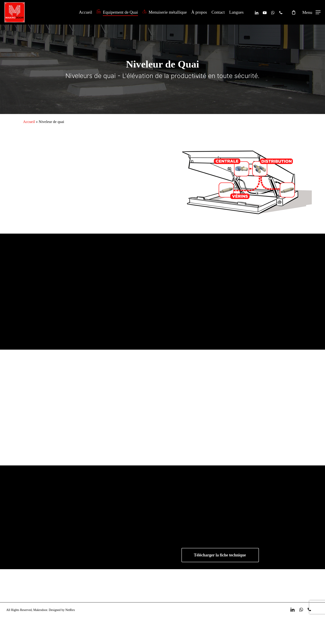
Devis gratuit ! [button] (270, 585)
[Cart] (293, 12)
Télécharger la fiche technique (220, 555)
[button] (311, 12)
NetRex (70, 610)
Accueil (29, 122)
